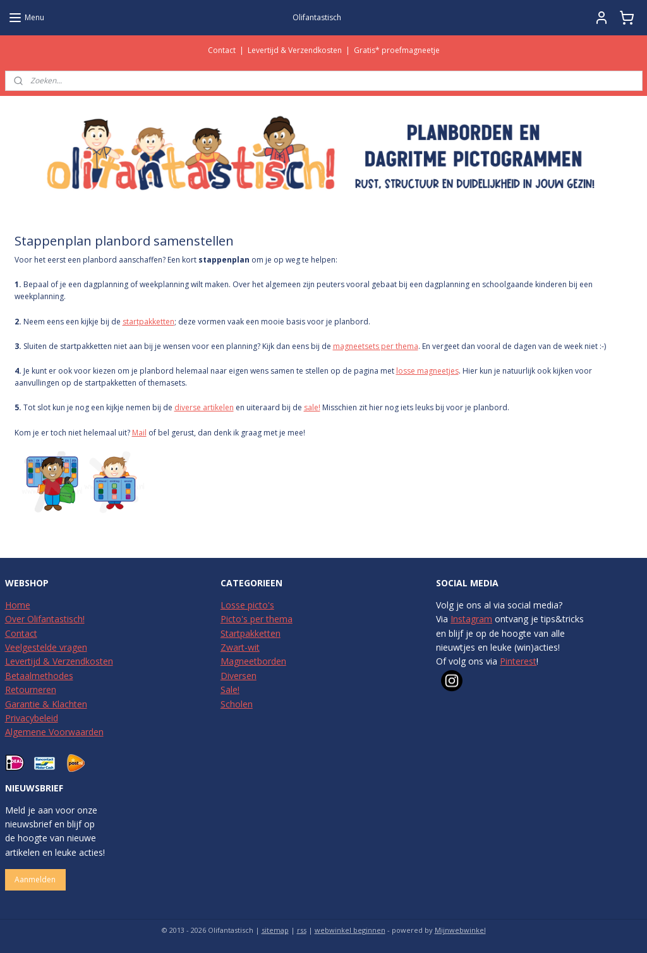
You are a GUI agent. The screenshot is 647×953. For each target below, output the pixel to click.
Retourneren (30, 690)
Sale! (230, 690)
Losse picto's (247, 605)
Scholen (237, 704)
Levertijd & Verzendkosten (295, 50)
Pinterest (518, 661)
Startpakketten (251, 633)
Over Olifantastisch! (45, 619)
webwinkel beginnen (350, 930)
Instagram (471, 619)
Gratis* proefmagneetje (397, 50)
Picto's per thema (257, 619)
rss (301, 930)
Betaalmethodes (39, 676)
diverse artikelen (204, 407)
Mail (139, 432)
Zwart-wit (240, 647)
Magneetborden (253, 661)
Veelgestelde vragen (46, 647)
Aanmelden (35, 879)
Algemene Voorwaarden (54, 732)
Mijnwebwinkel (460, 930)
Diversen (239, 676)
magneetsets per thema (375, 346)
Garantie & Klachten (46, 704)
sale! (312, 407)
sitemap (275, 930)
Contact (222, 50)
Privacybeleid (31, 718)
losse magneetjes (427, 370)
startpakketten (148, 321)
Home (17, 605)
